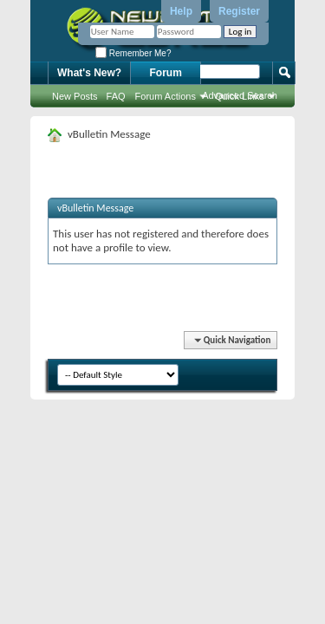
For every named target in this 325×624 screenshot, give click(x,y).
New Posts (75, 96)
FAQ (116, 96)
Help (181, 11)
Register (239, 11)
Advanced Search (239, 95)
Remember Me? (133, 53)
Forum (166, 73)
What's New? (89, 73)
